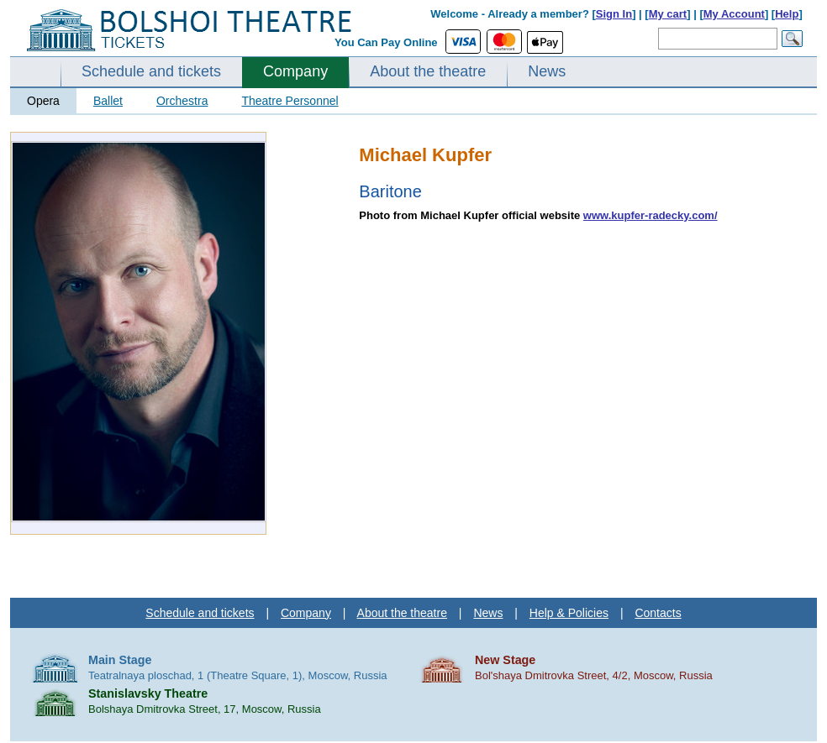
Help (786, 14)
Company (295, 71)
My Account (734, 14)
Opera (43, 100)
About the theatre (428, 71)
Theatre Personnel (289, 100)
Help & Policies (568, 613)
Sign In (614, 14)
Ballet (108, 100)
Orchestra (182, 100)
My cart (668, 14)
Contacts (658, 613)
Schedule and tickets (151, 71)
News (547, 71)
